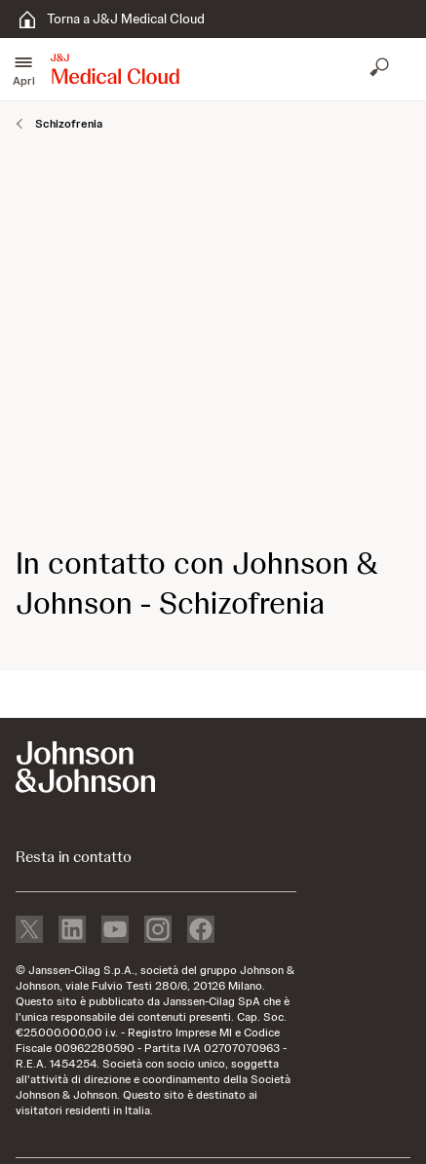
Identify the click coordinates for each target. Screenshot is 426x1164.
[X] (29, 931)
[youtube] (115, 931)
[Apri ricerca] (381, 69)
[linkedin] (72, 931)
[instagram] (158, 931)
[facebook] (200, 931)
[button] (23, 69)
